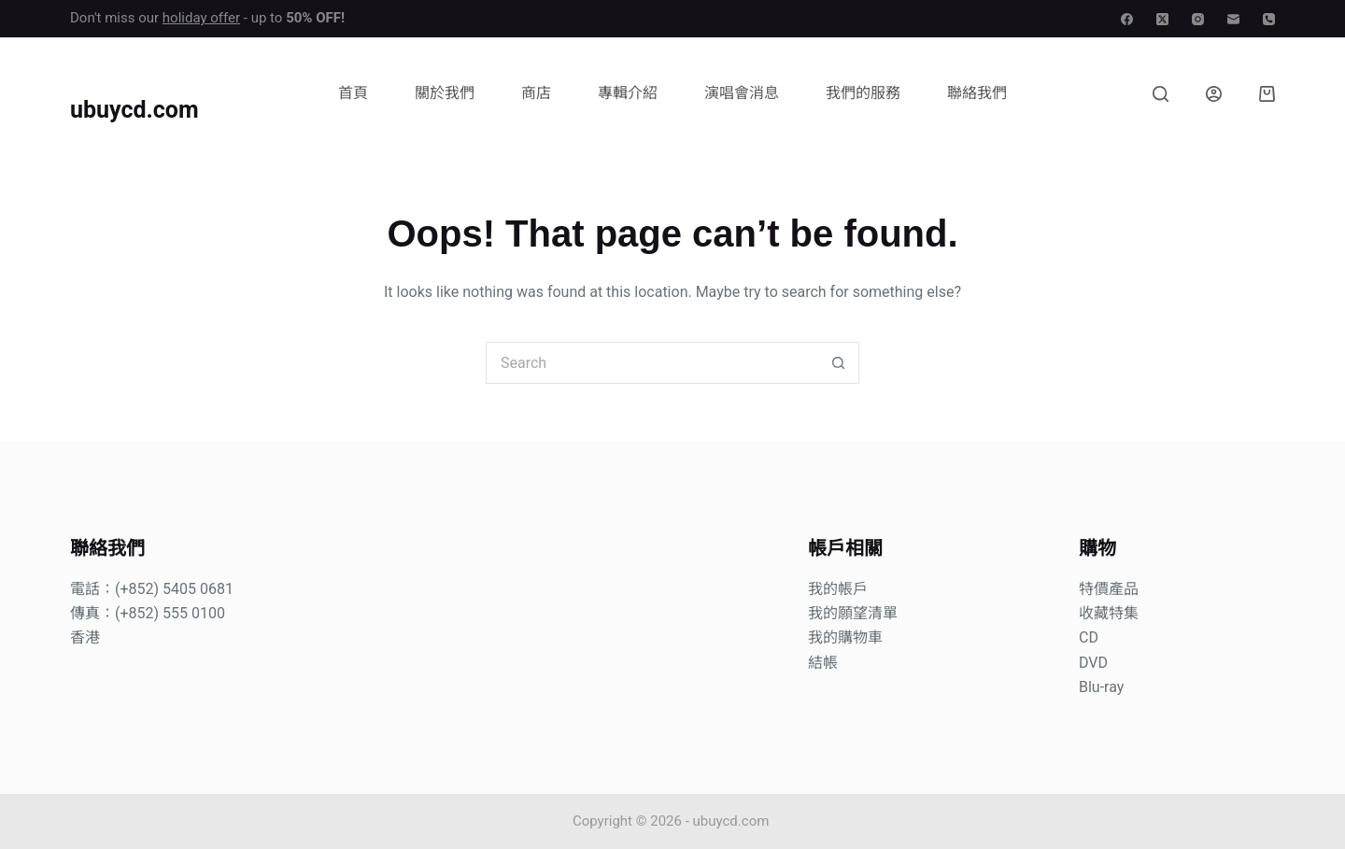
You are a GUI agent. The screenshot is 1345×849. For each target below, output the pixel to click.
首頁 (353, 93)
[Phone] (1269, 19)
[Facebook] (1127, 19)
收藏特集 (1109, 613)
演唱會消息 (741, 93)
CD (1088, 637)
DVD (1093, 663)
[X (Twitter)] (1162, 19)
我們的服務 (863, 93)
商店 (536, 93)
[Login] (1214, 94)
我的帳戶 (838, 589)
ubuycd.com (134, 109)
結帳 (823, 663)
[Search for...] (651, 363)
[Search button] (838, 363)
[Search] (1160, 94)
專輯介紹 (628, 93)
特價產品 (1109, 589)
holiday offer (201, 17)
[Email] (1233, 19)
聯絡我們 (977, 93)
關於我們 (444, 93)
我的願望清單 (853, 613)
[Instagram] (1198, 19)
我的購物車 (845, 637)
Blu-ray (1101, 687)
